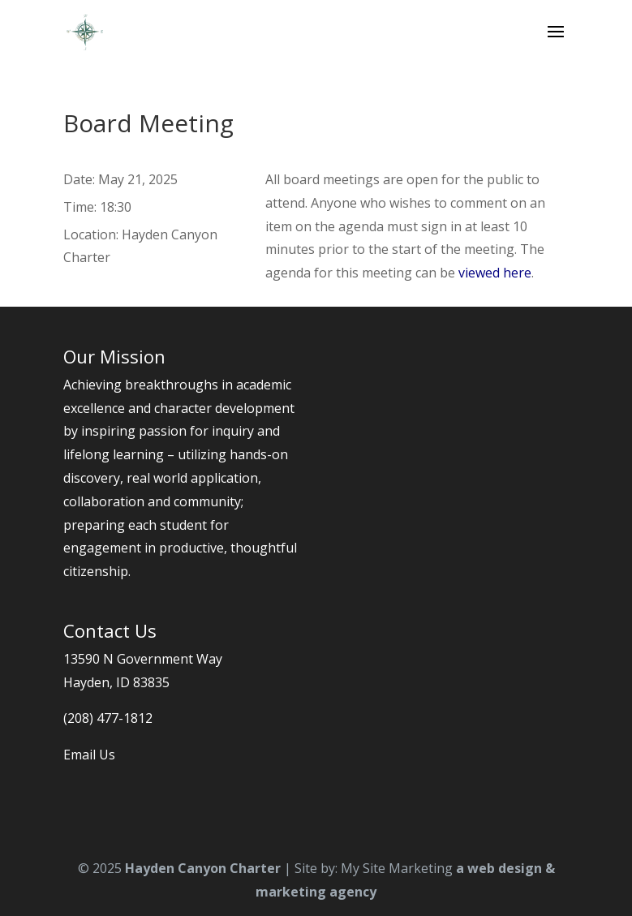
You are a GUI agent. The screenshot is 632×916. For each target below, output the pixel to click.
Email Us (89, 754)
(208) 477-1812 (108, 718)
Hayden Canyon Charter (203, 868)
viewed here (494, 273)
